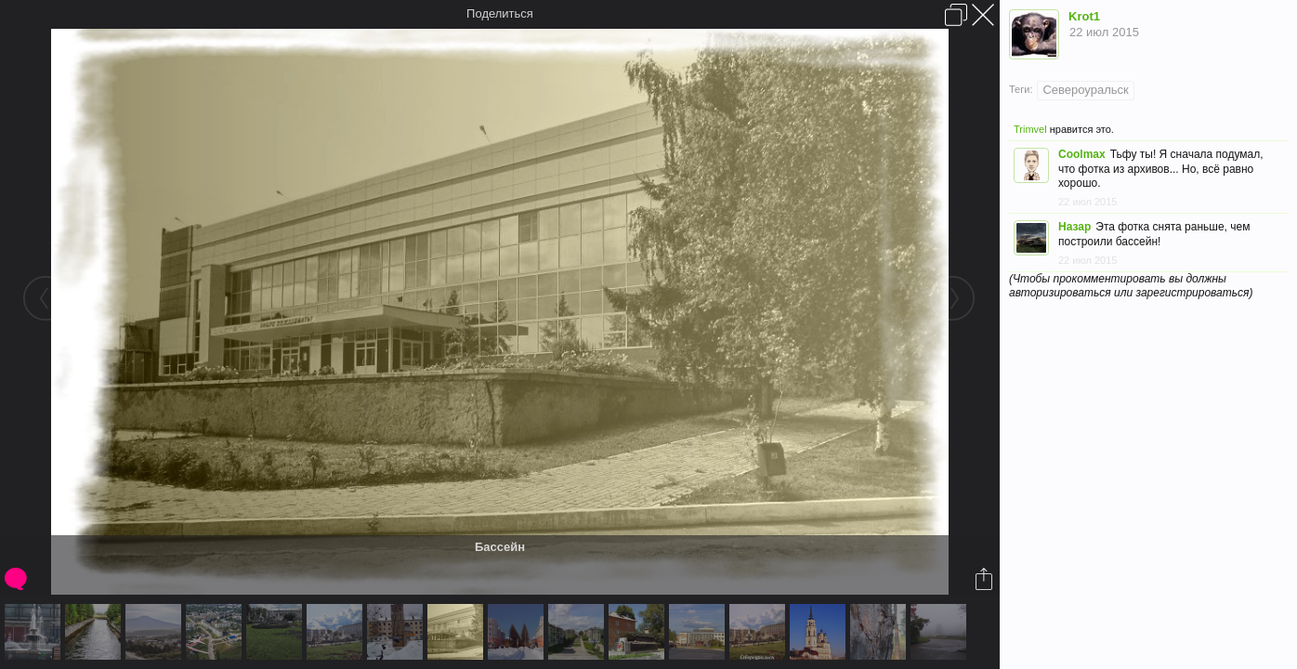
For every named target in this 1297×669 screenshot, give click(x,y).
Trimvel (1030, 129)
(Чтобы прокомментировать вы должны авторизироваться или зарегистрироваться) (1130, 285)
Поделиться (499, 13)
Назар (1074, 226)
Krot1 (1084, 16)
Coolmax (1082, 154)
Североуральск (1085, 90)
